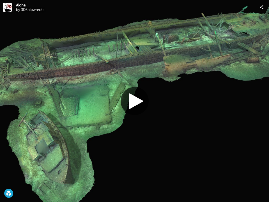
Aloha (21, 5)
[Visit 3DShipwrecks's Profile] (7, 7)
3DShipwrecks (32, 9)
